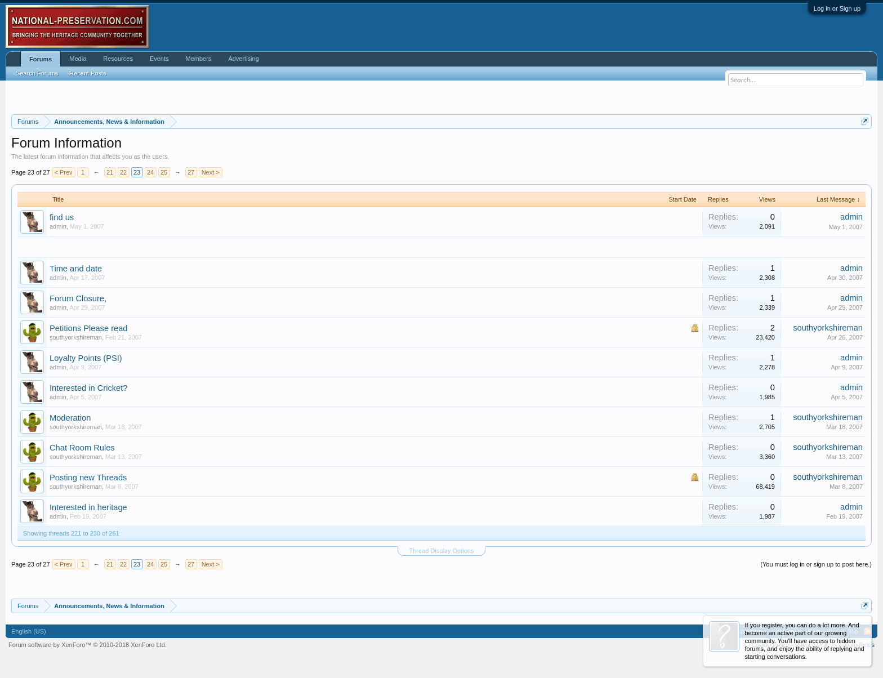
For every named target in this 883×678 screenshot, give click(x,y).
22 (123, 172)
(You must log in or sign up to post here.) (816, 564)
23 (136, 172)
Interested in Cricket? (88, 387)
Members (199, 58)
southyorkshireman (76, 337)
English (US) (28, 631)
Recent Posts (87, 73)
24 (150, 172)
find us (62, 217)
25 (163, 172)
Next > (211, 172)
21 (109, 172)
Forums (40, 59)
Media (77, 58)
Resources (118, 58)
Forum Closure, (78, 298)
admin (58, 226)
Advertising (243, 58)
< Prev (64, 172)
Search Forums (37, 73)
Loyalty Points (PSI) (86, 358)
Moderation (70, 417)
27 (191, 172)
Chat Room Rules (82, 447)
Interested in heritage (88, 507)
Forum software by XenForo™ (87, 644)
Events (159, 58)
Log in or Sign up (837, 8)
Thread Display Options (441, 550)
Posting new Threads (88, 477)
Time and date (76, 268)
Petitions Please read (89, 328)
